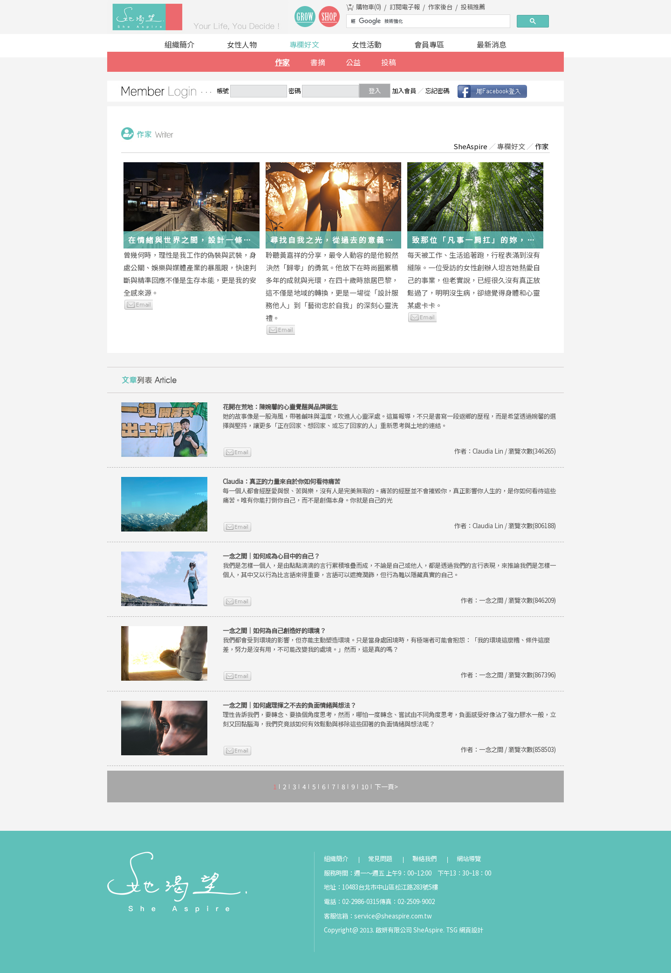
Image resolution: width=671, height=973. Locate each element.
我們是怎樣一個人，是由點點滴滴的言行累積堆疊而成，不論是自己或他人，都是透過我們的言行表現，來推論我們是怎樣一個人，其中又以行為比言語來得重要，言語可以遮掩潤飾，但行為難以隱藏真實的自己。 (389, 565)
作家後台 (440, 6)
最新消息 (492, 44)
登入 (375, 90)
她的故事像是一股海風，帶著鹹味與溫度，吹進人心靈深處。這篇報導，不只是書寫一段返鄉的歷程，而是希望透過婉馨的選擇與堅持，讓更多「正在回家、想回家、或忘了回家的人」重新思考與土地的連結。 (389, 416)
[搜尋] (427, 21)
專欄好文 (304, 44)
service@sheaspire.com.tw (393, 915)
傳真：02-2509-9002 (407, 901)
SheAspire (470, 146)
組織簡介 (179, 44)
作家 (282, 62)
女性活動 (367, 44)
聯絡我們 (424, 858)
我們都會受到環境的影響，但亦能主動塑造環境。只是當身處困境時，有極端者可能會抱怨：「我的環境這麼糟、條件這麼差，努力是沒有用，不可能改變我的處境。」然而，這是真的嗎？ (386, 640)
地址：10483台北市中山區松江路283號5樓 (381, 887)
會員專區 (429, 44)
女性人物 (242, 44)
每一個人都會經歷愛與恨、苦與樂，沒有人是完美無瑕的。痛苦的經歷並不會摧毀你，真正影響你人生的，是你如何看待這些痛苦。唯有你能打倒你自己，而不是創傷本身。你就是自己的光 (389, 490)
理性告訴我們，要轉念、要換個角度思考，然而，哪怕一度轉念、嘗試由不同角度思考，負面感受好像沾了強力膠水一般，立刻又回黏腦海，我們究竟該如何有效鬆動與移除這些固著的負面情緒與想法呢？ (389, 714)
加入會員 (404, 90)
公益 (353, 62)
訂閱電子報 (405, 6)
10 (365, 786)
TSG (452, 929)
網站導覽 (469, 858)
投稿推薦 (473, 6)
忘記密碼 (437, 90)
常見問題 (380, 858)
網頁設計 (471, 929)
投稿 (388, 62)
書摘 (317, 62)
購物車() (368, 6)
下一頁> (386, 786)
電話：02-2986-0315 (351, 901)
